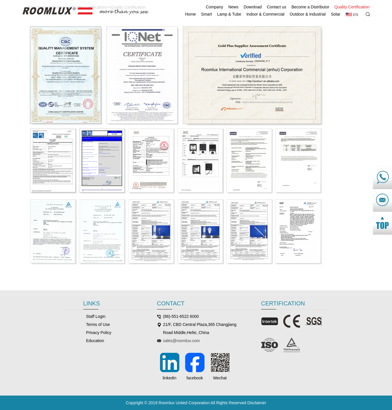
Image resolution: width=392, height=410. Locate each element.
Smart (206, 14)
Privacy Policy (98, 332)
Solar (336, 14)
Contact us (276, 7)
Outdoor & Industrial (308, 14)
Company (214, 7)
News (233, 7)
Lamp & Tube (229, 14)
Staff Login (96, 316)
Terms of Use (98, 324)
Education (95, 340)
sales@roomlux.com (181, 340)
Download (253, 7)
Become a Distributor (310, 7)
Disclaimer (256, 402)
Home (190, 14)
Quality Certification (351, 7)
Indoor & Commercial (265, 14)
